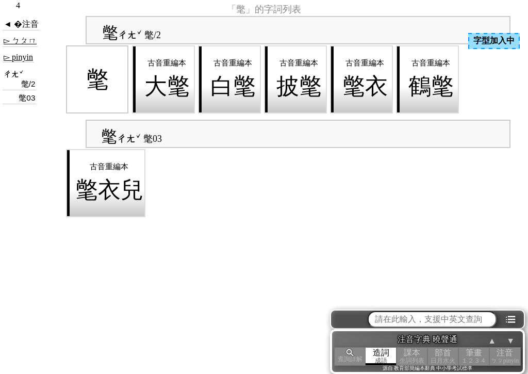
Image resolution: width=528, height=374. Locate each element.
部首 (442, 356)
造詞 (381, 356)
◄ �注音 (21, 24)
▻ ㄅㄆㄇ (20, 40)
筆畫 (473, 356)
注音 (504, 356)
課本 (412, 356)
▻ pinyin (18, 57)
